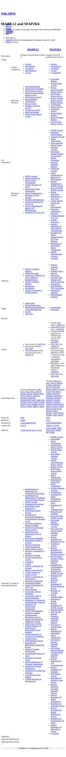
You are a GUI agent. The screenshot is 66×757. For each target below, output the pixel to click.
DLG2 (28, 392)
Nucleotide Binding (32, 87)
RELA (55, 411)
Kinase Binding (31, 590)
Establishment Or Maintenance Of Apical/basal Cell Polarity (35, 491)
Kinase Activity (31, 104)
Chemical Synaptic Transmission (32, 650)
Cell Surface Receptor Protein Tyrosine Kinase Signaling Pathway (57, 652)
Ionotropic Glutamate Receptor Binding (33, 524)
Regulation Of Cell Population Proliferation (57, 567)
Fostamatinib (56, 307)
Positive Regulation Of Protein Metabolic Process (57, 585)
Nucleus (28, 64)
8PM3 (52, 432)
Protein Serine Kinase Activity (57, 123)
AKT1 (48, 383)
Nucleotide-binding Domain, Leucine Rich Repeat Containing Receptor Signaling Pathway (57, 159)
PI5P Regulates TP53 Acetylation (57, 287)
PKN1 (30, 402)
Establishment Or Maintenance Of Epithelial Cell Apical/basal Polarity (35, 498)
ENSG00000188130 (28, 423)
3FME (59, 428)
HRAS (58, 392)
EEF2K (29, 394)
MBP (39, 400)
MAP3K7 (49, 400)
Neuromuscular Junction (34, 504)
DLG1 (22, 392)
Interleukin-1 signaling (56, 291)
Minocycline (30, 303)
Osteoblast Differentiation (56, 133)
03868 (22, 420)
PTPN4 (42, 402)
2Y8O (48, 428)
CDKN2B (56, 385)
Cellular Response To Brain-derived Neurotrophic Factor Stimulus (33, 629)
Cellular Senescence (55, 221)
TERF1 (42, 407)
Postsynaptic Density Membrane (33, 593)
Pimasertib (55, 310)
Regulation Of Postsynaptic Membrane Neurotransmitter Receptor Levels (35, 518)
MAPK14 (49, 404)
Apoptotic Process (58, 137)
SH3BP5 (35, 404)
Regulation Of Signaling (56, 513)
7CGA (39, 430)
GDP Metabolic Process (34, 641)
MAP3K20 (58, 396)
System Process (31, 639)
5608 (48, 418)
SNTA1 (23, 407)
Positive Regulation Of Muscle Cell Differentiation (34, 208)
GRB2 (41, 394)
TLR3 (55, 415)
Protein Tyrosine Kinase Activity (57, 99)
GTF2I (23, 396)
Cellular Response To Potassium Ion (33, 680)
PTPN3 (36, 402)
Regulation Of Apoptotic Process (58, 705)
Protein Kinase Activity (34, 91)
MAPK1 (57, 400)
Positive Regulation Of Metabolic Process (58, 539)
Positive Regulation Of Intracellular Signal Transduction (56, 633)
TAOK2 (49, 415)
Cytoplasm (29, 68)
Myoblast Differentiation (34, 200)
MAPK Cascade (31, 176)
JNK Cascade (56, 612)
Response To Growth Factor (56, 626)
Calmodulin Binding (33, 583)
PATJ (43, 400)
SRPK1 (35, 407)
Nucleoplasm (30, 66)
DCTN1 (49, 387)
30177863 (29, 348)
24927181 (41, 344)
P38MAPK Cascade (55, 170)
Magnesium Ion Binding (34, 89)
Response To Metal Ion (34, 581)
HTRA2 (29, 396)
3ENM (53, 428)
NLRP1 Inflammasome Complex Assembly (56, 255)
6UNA (34, 430)
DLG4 (38, 392)
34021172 (60, 325)
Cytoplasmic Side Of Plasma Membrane (33, 597)
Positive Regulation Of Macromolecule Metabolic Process (58, 551)
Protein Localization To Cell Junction (34, 578)
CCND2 (49, 385)
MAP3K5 (57, 398)
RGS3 (29, 404)
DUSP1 (23, 394)
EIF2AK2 (56, 387)
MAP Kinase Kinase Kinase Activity (56, 471)
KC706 (28, 312)
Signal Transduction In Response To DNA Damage (33, 195)
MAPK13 (57, 402)
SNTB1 (29, 407)
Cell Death (55, 734)
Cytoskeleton (56, 73)
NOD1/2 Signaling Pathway (54, 267)
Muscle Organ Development (30, 181)
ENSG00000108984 (53, 423)
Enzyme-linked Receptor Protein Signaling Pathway (57, 559)
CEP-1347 (29, 314)
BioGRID (9, 40)
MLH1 (48, 407)
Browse (9, 26)
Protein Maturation (55, 193)
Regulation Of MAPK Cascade (57, 572)
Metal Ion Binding (32, 112)
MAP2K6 (55, 49)
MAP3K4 (49, 398)
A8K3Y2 (49, 426)
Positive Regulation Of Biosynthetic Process (56, 728)
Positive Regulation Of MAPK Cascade (57, 184)
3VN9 (48, 430)
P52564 (56, 426)
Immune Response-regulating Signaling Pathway (55, 618)
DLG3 (33, 392)
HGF (53, 392)
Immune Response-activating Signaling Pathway (55, 688)
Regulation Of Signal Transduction (33, 667)
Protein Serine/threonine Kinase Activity (34, 94)
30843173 (29, 355)
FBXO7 (55, 390)
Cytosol (28, 73)
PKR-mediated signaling (56, 296)
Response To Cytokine (55, 592)
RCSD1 (23, 404)
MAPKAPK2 (59, 404)
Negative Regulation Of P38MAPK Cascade (34, 620)
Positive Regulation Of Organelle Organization (34, 663)
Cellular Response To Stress (58, 489)
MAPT (33, 400)
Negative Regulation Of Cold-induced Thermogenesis (56, 227)
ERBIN (35, 394)
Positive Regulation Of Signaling (56, 669)
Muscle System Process (34, 570)
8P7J (48, 432)
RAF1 (59, 409)
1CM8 (22, 430)
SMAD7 (49, 413)
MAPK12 (33, 49)
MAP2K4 (24, 398)
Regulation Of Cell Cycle (34, 213)
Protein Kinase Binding (56, 114)
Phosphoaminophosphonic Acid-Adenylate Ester (35, 308)
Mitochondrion (30, 71)
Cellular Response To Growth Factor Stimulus (34, 635)
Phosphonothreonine (33, 305)
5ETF (53, 430)
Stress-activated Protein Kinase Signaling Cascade (57, 146)
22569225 (54, 372)
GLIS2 (48, 392)
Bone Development (56, 206)
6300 (22, 418)
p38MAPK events (32, 273)
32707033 (9, 32)
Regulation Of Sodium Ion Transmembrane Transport (35, 601)
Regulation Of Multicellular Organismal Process (34, 645)
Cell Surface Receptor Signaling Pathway (55, 643)
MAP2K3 (36, 396)
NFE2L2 (55, 407)
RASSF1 (49, 411)
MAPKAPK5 (25, 400)
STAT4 (55, 413)
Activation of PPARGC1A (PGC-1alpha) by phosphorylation (35, 277)
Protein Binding (31, 99)
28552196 (54, 376)
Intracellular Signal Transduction (32, 190)
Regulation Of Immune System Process (57, 680)
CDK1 (39, 390)
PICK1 (61, 407)
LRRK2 (49, 394)
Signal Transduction (32, 178)
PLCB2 (54, 409)
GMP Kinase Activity (33, 624)
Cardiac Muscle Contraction (57, 202)
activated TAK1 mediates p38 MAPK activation (57, 280)
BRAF (60, 383)
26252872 (54, 342)
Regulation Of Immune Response (56, 578)
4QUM (28, 430)
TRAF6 (60, 415)
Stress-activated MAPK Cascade (57, 189)
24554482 (54, 361)
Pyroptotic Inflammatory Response (56, 211)
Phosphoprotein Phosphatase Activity (33, 616)
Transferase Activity (32, 110)
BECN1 (54, 383)
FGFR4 (61, 390)
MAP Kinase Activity (33, 97)
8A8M (58, 430)
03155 (48, 420)
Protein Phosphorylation (57, 596)
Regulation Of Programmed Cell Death (57, 721)
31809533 (54, 346)
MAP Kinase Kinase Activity (57, 95)
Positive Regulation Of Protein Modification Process (56, 712)
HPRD (8, 42)
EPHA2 (49, 390)
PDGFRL (24, 402)
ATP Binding (30, 102)
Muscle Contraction (32, 545)
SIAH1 (41, 404)
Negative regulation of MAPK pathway (33, 291)
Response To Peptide (55, 600)
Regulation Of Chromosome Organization (30, 606)
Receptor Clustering (32, 555)
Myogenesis (29, 286)
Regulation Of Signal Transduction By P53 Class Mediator (57, 237)
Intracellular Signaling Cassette (55, 456)
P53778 (23, 426)
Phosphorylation (57, 610)
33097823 (60, 329)
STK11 (61, 413)
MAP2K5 (49, 396)
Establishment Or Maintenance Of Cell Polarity (33, 534)
